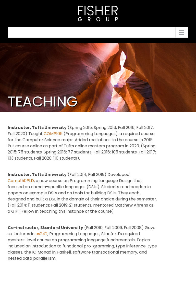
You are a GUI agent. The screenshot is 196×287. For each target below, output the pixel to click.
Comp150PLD (21, 181)
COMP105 (53, 134)
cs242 (41, 234)
